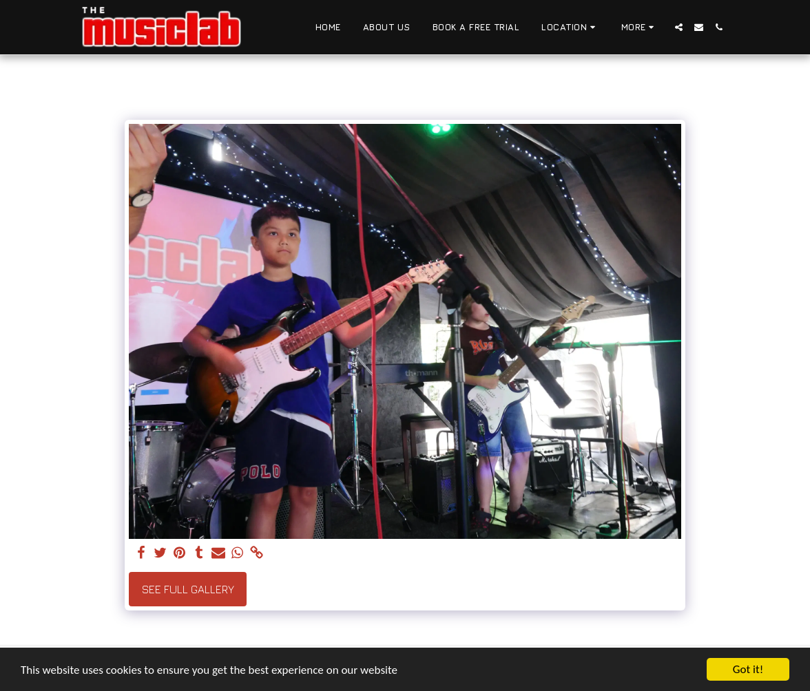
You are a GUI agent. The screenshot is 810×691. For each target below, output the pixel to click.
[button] (570, 27)
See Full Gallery (188, 589)
